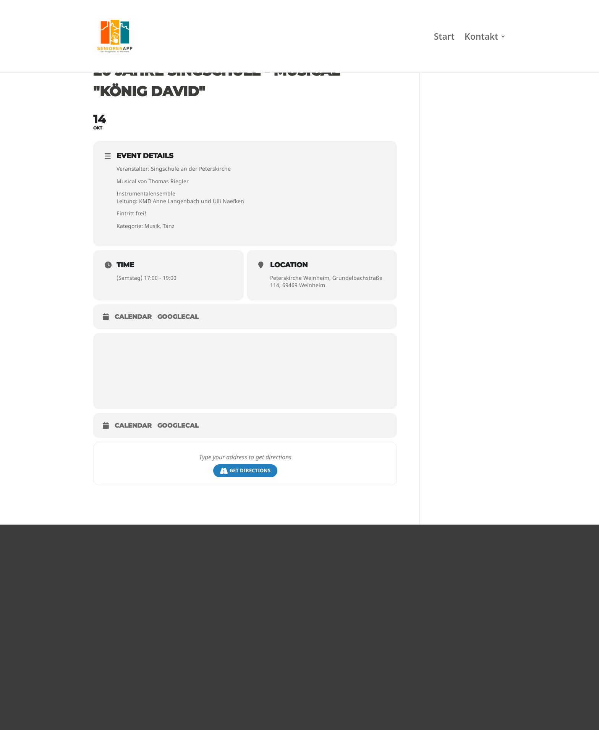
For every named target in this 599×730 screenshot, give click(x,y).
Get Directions (245, 470)
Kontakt (481, 38)
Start (444, 38)
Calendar (133, 316)
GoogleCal (178, 316)
